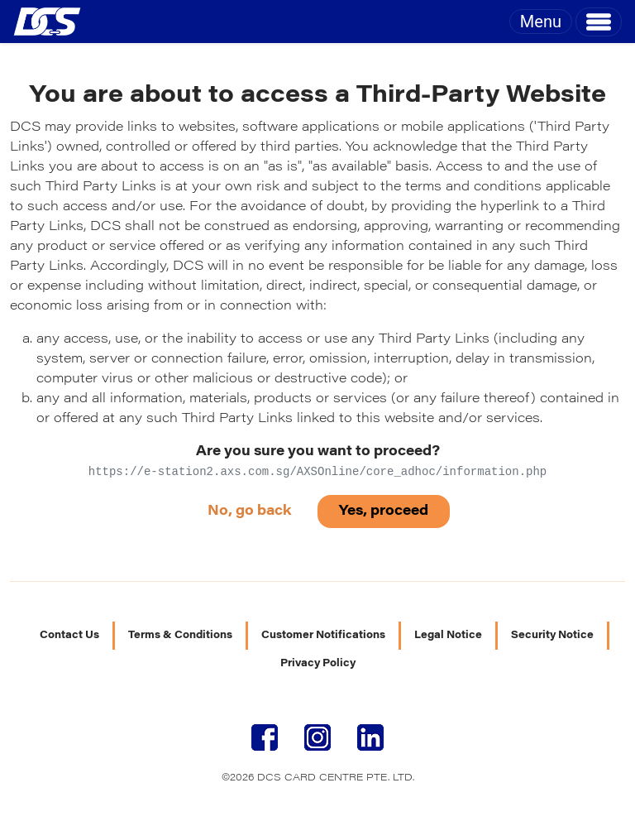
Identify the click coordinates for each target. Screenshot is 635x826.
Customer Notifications (323, 636)
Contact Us (69, 636)
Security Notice (552, 636)
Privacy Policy (318, 664)
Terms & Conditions (180, 636)
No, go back (250, 511)
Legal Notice (448, 636)
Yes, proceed (383, 511)
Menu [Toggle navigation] (540, 21)
